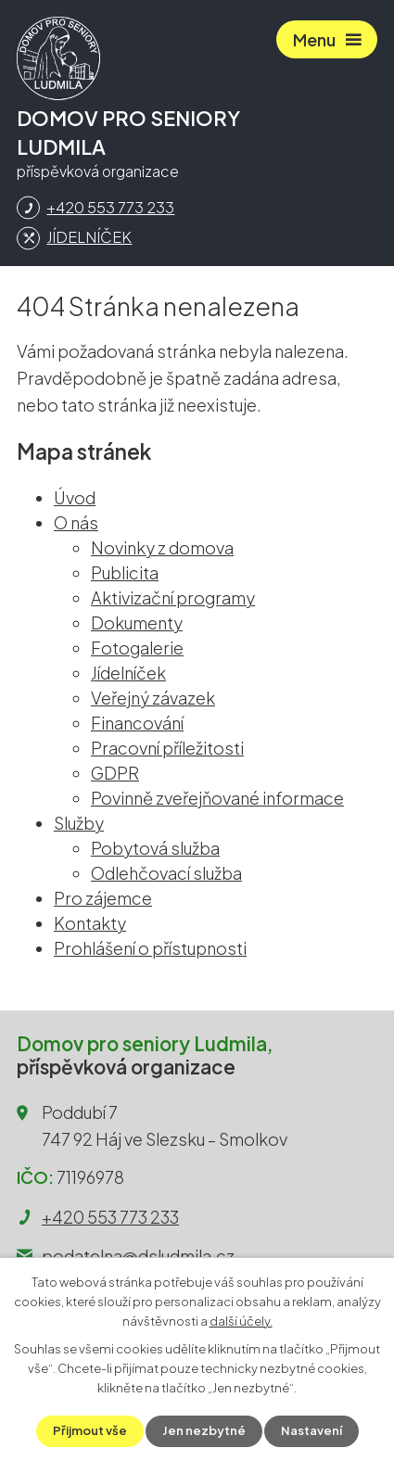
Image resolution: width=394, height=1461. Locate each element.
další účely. (241, 1321)
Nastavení (311, 1430)
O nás (76, 522)
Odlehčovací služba (166, 872)
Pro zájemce (103, 897)
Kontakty (90, 923)
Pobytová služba (155, 847)
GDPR (115, 772)
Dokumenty (137, 622)
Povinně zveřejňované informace (217, 797)
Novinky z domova (162, 547)
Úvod (74, 497)
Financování (137, 722)
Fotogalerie (137, 647)
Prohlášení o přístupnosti (150, 948)
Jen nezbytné (204, 1430)
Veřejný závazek (153, 697)
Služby (79, 822)
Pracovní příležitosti (167, 747)
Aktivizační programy (173, 597)
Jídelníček (128, 672)
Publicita (125, 572)
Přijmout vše (90, 1430)
